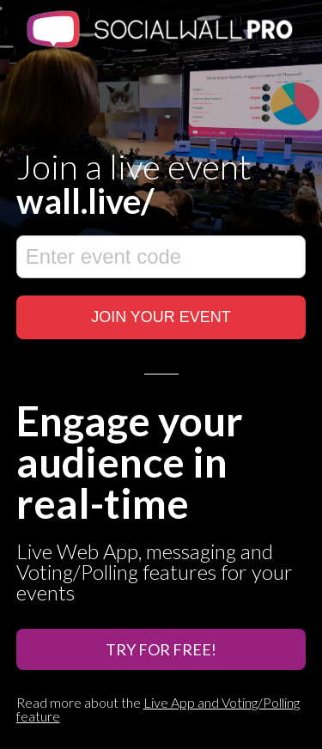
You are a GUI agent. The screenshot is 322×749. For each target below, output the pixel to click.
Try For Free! (161, 649)
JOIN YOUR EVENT (161, 317)
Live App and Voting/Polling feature (158, 709)
